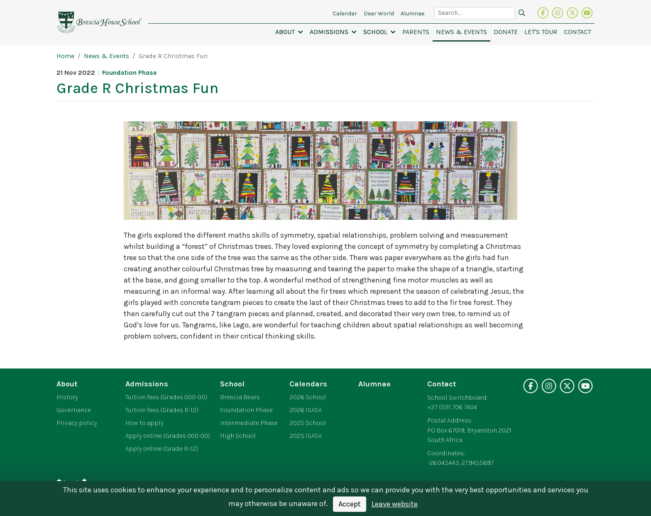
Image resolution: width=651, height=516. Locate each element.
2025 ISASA (305, 436)
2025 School (307, 423)
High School (238, 436)
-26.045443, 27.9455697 (460, 463)
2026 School (307, 397)
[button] (289, 32)
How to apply (144, 423)
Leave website (395, 504)
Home (65, 56)
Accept (349, 504)
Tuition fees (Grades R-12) (161, 410)
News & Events (106, 56)
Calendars (308, 383)
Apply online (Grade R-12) (161, 448)
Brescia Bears (240, 397)
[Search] (522, 13)
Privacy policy (76, 423)
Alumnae (374, 383)
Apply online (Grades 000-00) (167, 436)
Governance (73, 410)
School (232, 383)
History (67, 397)
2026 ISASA (305, 410)
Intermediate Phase (249, 423)
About (66, 383)
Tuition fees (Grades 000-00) (166, 397)
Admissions (146, 383)
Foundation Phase (246, 410)
